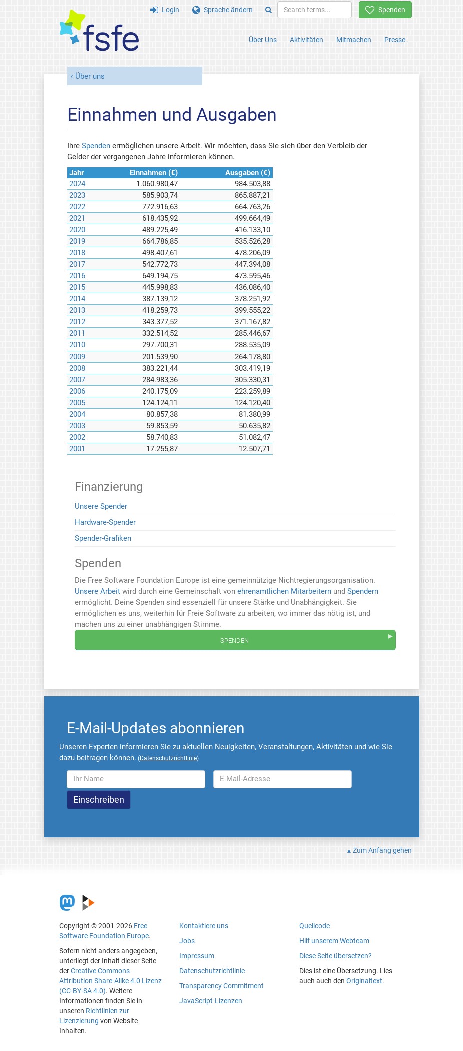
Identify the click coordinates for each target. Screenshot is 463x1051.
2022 (77, 206)
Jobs (187, 941)
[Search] (268, 10)
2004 (77, 414)
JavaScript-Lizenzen (210, 1001)
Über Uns (263, 40)
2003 (77, 425)
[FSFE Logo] (99, 31)
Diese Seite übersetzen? (335, 956)
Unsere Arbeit (97, 591)
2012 (77, 321)
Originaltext (364, 981)
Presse (394, 40)
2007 (77, 379)
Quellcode (314, 926)
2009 (77, 356)
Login (164, 10)
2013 (77, 310)
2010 (77, 344)
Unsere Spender (101, 506)
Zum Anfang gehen (382, 850)
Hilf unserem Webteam (334, 941)
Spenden (385, 10)
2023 (77, 195)
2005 (77, 402)
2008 (77, 368)
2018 (77, 252)
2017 (77, 264)
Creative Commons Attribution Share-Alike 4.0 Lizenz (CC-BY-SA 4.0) (110, 981)
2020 (77, 229)
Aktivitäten (306, 40)
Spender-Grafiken (103, 538)
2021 (77, 218)
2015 (77, 287)
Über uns (90, 76)
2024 (77, 183)
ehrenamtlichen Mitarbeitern (284, 591)
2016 (77, 275)
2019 (77, 241)
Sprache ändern (222, 10)
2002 (77, 437)
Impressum (196, 956)
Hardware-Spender (105, 522)
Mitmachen (353, 40)
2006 (77, 391)
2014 (77, 298)
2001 (77, 448)
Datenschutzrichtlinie (212, 971)
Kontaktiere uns (203, 926)
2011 (77, 333)
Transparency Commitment (221, 986)
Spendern (362, 591)
